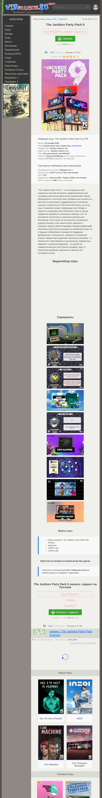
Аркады (9, 34)
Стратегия (76, 146)
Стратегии (10, 62)
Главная (9, 26)
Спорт (8, 58)
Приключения (12, 50)
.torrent (67, 38)
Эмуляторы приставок (16, 74)
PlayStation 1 (11, 78)
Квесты (8, 42)
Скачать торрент (67, 612)
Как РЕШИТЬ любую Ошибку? (65, 31)
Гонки (8, 38)
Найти (88, 7)
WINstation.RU (27, 7)
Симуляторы (11, 66)
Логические (11, 46)
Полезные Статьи (14, 70)
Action (8, 30)
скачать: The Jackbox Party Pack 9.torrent (71, 633)
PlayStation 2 (11, 82)
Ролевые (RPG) (13, 54)
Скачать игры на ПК (47, 19)
